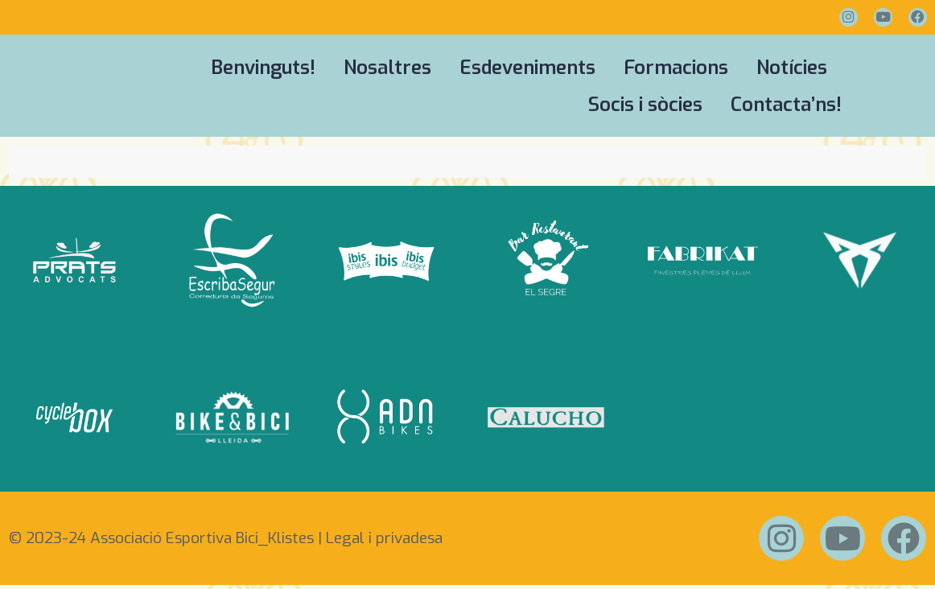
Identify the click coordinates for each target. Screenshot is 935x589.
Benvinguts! (263, 67)
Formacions (676, 67)
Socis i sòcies (645, 104)
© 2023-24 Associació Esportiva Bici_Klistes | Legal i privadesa (226, 540)
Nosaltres (387, 67)
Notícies (791, 67)
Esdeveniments (527, 67)
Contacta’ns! (786, 104)
